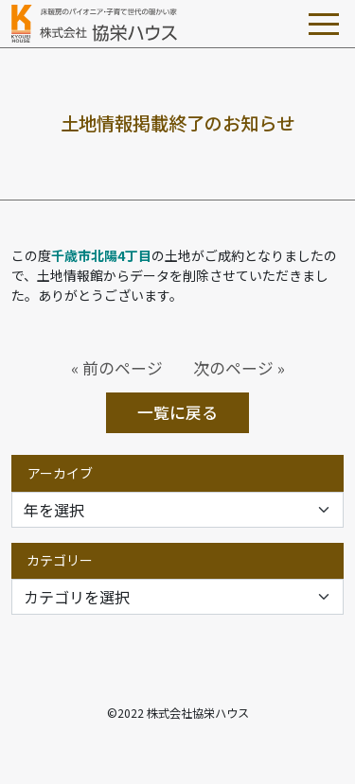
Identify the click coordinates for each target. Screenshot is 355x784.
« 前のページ (117, 368)
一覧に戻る (177, 412)
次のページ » (239, 368)
